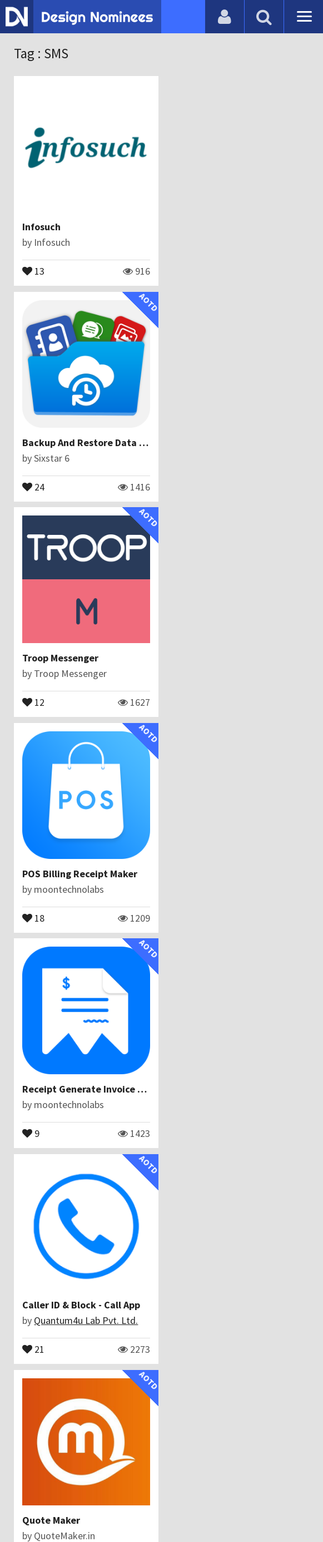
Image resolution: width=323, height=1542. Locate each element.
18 (184, 486)
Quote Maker (51, 873)
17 (33, 1348)
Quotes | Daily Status (220, 1089)
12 (33, 486)
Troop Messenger (60, 442)
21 (184, 701)
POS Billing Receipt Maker (230, 442)
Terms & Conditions (231, 1478)
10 (184, 1348)
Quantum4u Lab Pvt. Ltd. (237, 673)
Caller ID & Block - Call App (232, 657)
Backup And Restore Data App (239, 226)
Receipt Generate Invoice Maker (93, 657)
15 (33, 917)
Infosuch (41, 226)
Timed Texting (54, 1089)
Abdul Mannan (214, 889)
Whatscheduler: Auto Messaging (244, 1304)
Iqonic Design (62, 1320)
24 (184, 270)
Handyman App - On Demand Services (105, 1304)
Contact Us (101, 1478)
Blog (59, 1478)
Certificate (155, 1478)
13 (33, 270)
